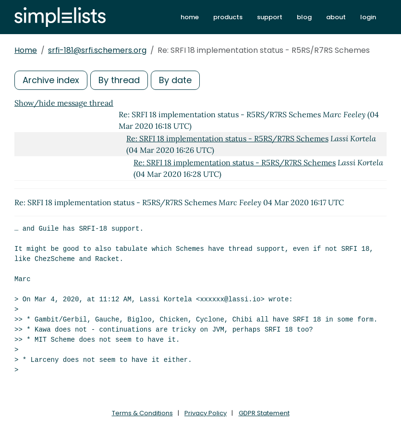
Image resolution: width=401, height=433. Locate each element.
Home (25, 50)
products (228, 17)
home (190, 17)
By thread (119, 80)
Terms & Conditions (142, 413)
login (368, 17)
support (269, 17)
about (336, 17)
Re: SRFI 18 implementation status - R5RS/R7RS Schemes (227, 138)
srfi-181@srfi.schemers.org (97, 50)
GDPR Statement (264, 413)
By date (175, 80)
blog (304, 17)
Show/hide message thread (63, 103)
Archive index (51, 80)
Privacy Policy (205, 413)
